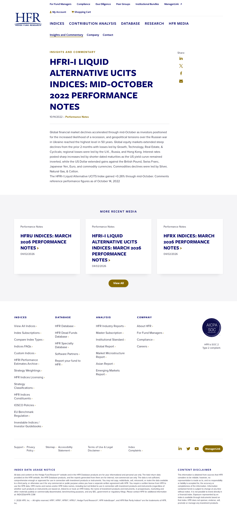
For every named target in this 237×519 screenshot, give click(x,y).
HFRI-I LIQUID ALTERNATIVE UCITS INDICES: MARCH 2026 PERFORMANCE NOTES (116, 248)
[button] (181, 59)
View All (118, 283)
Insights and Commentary (73, 52)
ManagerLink (214, 449)
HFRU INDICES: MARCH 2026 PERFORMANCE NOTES (46, 242)
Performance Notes (77, 117)
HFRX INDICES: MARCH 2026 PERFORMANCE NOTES (189, 242)
